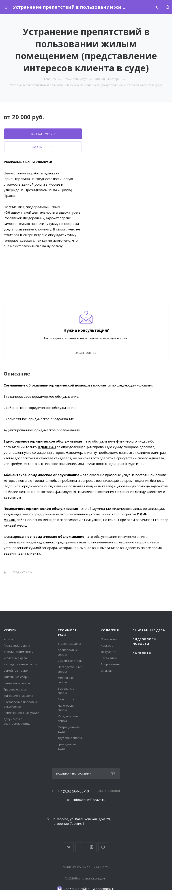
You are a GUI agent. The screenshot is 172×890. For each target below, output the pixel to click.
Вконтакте (69, 847)
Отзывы (106, 671)
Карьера (107, 645)
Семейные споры (70, 661)
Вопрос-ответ (110, 664)
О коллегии (109, 639)
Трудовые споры (16, 689)
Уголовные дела (15, 658)
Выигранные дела (149, 630)
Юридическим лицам (19, 652)
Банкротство (67, 699)
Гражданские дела (17, 645)
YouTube (103, 847)
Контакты (142, 653)
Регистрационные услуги (21, 713)
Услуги (10, 630)
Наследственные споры (21, 664)
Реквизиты (109, 658)
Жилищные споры (16, 677)
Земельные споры (17, 683)
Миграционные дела (18, 696)
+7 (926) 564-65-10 (73, 791)
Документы (109, 652)
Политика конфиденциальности (86, 867)
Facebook (80, 847)
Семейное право (16, 671)
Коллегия (110, 630)
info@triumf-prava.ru (89, 799)
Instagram (92, 847)
